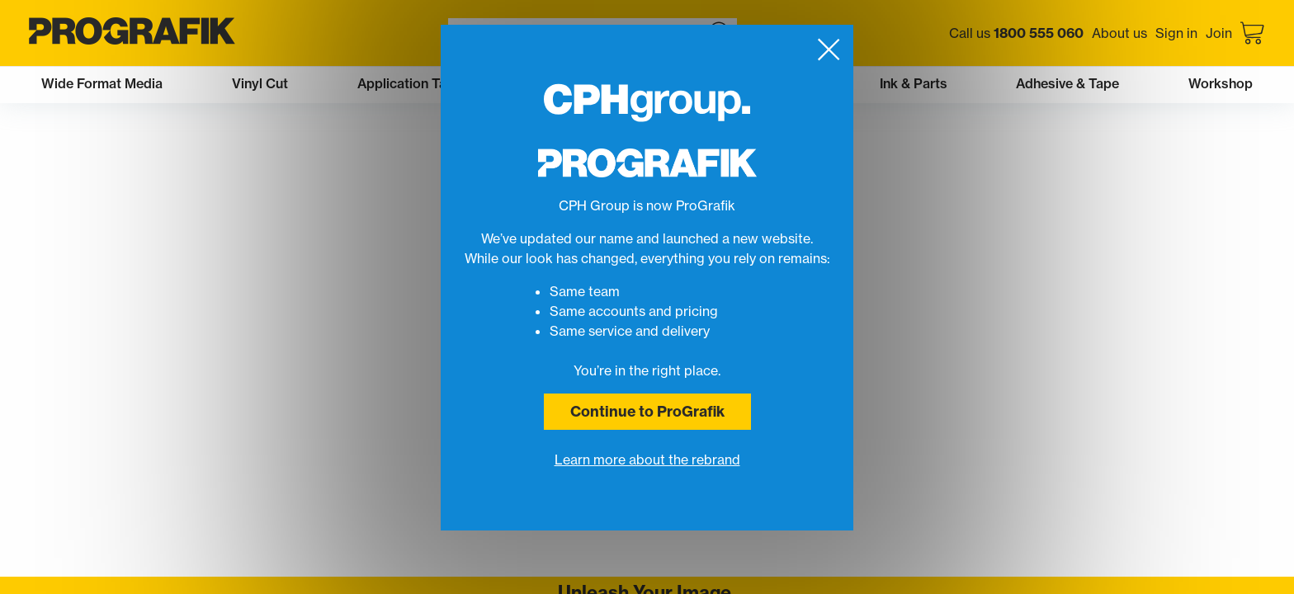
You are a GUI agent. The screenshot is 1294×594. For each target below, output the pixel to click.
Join (1219, 33)
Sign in (1176, 33)
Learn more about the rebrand (647, 459)
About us (1119, 33)
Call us (1016, 33)
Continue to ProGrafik (647, 411)
